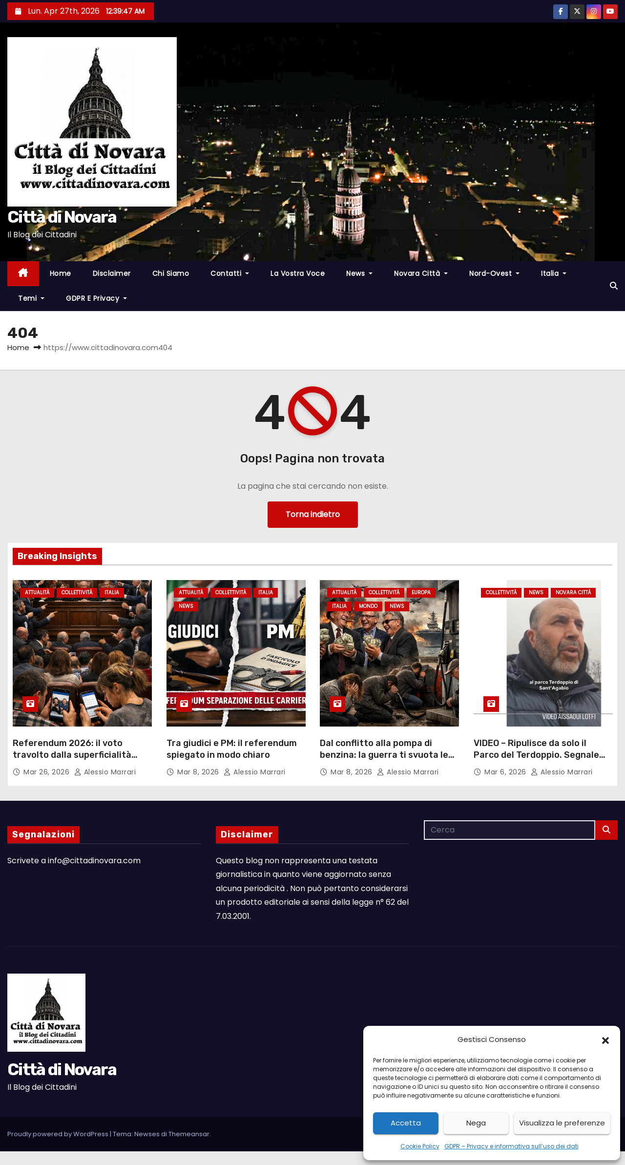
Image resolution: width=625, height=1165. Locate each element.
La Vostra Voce (298, 273)
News (359, 273)
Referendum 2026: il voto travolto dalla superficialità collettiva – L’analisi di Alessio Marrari (76, 761)
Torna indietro (313, 514)
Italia (553, 273)
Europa (421, 592)
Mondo (368, 606)
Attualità (37, 592)
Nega (476, 1123)
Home (60, 273)
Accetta (406, 1123)
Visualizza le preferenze (562, 1123)
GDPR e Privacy (96, 298)
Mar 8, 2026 (199, 772)
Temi (31, 298)
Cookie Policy (419, 1146)
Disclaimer (112, 273)
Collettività (77, 592)
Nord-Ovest (494, 273)
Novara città (421, 273)
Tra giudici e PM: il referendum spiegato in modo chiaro (232, 749)
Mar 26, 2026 (47, 772)
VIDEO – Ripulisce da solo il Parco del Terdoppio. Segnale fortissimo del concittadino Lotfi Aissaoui (536, 761)
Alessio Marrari (105, 772)
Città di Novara (62, 217)
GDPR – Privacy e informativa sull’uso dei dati (511, 1146)
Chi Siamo (170, 273)
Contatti (229, 273)
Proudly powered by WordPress (58, 1134)
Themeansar (188, 1134)
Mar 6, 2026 (506, 772)
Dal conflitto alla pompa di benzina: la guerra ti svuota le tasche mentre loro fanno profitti (384, 761)
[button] (605, 1039)
